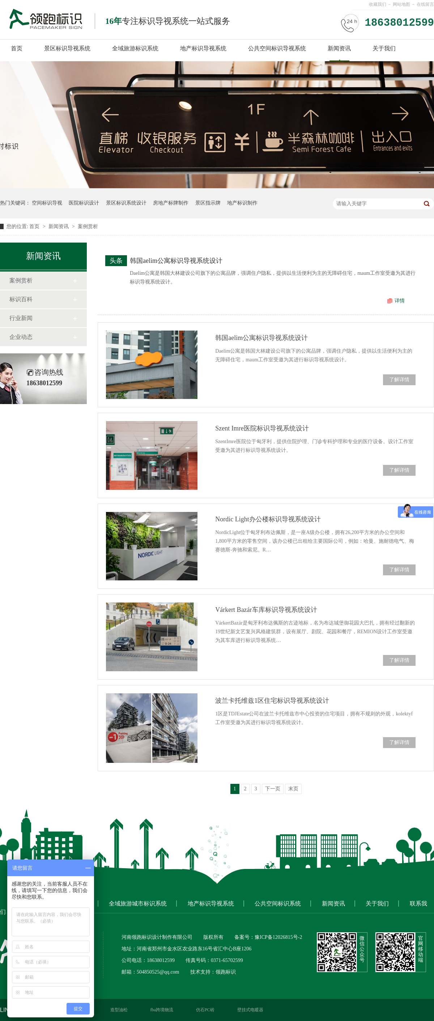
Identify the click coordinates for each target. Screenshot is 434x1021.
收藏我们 (377, 4)
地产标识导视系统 (203, 48)
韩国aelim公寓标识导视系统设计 (176, 260)
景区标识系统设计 (126, 203)
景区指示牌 (208, 203)
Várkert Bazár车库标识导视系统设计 (266, 609)
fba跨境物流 (161, 1009)
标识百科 (21, 299)
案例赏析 (88, 226)
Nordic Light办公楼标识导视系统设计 (267, 519)
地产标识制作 (242, 203)
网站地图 (401, 4)
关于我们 (384, 48)
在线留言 (425, 4)
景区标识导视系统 (67, 48)
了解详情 (399, 379)
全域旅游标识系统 (135, 48)
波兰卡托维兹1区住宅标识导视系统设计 (272, 700)
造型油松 (119, 1009)
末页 (293, 788)
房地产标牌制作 (170, 203)
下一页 (272, 788)
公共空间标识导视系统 (277, 48)
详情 (400, 300)
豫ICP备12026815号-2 (278, 937)
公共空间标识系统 (278, 903)
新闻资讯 (339, 48)
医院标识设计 (84, 203)
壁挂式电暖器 (250, 1009)
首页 (16, 48)
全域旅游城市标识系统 (138, 903)
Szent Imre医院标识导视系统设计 (262, 428)
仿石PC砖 (205, 1009)
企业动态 (21, 337)
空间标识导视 (47, 203)
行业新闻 (21, 318)
